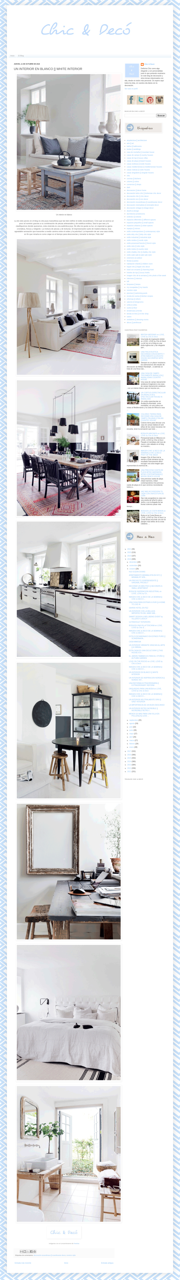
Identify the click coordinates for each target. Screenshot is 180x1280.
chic (128, 176)
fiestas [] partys (132, 261)
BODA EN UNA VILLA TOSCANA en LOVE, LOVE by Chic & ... (146, 627)
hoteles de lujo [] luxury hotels (138, 273)
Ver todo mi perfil (131, 89)
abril (131, 737)
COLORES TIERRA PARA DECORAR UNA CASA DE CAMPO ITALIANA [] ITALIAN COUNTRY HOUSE (152, 417)
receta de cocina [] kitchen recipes (140, 296)
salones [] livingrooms (135, 302)
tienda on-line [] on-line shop (138, 314)
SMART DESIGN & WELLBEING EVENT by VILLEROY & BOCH (146, 618)
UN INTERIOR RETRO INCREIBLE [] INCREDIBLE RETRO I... (143, 709)
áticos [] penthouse (134, 322)
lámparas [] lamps (134, 284)
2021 (129, 549)
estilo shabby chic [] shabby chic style (141, 252)
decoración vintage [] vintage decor (140, 208)
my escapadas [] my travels (137, 287)
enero (131, 747)
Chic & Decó (149, 64)
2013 (129, 765)
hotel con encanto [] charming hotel (140, 270)
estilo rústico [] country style (137, 249)
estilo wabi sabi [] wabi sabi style (139, 255)
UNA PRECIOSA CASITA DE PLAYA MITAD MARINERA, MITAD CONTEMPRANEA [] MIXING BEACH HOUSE (152, 473)
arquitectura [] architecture (137, 140)
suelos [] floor (132, 308)
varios (129, 317)
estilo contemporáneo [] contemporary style (143, 231)
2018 (129, 559)
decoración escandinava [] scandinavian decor (50, 1255)
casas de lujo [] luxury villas (137, 158)
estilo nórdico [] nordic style (137, 240)
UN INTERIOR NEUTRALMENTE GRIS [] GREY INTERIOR (145, 701)
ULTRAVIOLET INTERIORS (139, 622)
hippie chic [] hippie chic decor (138, 267)
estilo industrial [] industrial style (139, 237)
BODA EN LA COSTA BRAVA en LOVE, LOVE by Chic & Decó (153, 512)
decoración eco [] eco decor (137, 199)
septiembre (133, 720)
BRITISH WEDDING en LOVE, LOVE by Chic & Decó (153, 336)
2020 (129, 552)
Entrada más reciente (23, 1263)
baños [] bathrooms (134, 146)
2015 (129, 758)
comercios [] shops (134, 184)
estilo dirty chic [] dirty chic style (139, 234)
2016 (129, 755)
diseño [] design (133, 211)
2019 (129, 556)
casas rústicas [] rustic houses (138, 170)
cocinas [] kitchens (134, 179)
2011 (129, 771)
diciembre (133, 562)
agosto (132, 723)
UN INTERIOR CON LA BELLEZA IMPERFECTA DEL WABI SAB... (142, 612)
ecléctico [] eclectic (134, 217)
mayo (131, 734)
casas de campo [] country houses (140, 155)
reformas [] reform (134, 299)
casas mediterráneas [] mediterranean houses (144, 167)
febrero (132, 744)
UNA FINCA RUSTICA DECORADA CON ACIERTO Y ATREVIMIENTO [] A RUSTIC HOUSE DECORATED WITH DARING (153, 356)
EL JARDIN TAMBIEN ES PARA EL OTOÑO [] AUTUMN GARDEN (146, 657)
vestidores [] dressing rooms (137, 320)
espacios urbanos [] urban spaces (140, 226)
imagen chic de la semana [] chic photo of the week (146, 275)
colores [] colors (133, 181)
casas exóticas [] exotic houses (139, 164)
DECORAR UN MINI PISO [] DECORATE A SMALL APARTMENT (145, 587)
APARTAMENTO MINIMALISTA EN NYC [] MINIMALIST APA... (145, 576)
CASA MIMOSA (135, 642)
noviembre (133, 565)
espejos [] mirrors (133, 228)
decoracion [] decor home (136, 190)
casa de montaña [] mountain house (140, 152)
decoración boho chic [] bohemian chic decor (144, 193)
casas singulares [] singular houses (140, 173)
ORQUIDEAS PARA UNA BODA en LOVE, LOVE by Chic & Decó (145, 690)
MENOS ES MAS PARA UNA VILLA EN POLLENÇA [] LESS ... (144, 715)
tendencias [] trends (134, 311)
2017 (129, 751)
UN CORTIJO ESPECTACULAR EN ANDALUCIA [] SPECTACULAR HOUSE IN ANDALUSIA (153, 396)
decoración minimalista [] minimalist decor (143, 205)
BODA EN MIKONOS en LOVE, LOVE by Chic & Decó (153, 435)
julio (131, 727)
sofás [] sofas (132, 305)
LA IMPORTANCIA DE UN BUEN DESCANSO (147, 705)
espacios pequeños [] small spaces (140, 223)
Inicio (12, 56)
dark (128, 187)
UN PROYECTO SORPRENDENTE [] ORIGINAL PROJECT (143, 582)
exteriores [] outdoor (134, 258)
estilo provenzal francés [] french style (141, 243)
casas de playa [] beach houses (139, 161)
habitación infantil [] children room (140, 264)
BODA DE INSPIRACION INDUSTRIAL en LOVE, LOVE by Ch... (145, 592)
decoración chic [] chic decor (138, 196)
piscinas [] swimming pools (137, 293)
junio (131, 730)
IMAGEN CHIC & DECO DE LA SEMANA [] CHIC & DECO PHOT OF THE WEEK (153, 453)
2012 (129, 768)
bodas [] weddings (134, 149)
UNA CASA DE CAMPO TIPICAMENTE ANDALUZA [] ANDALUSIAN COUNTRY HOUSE (152, 376)
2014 (129, 761)
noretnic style (71, 1255)
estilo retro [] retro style (136, 246)
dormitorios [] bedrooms (136, 214)
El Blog (21, 56)
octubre (132, 569)
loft (128, 281)
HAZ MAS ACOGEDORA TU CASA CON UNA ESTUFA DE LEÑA (152, 494)
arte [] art (130, 143)
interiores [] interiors (134, 278)
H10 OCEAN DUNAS (137, 572)
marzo (132, 740)
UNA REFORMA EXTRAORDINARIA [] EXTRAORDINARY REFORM (144, 684)
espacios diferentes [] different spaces (141, 220)
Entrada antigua (107, 1263)
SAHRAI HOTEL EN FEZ (138, 608)
